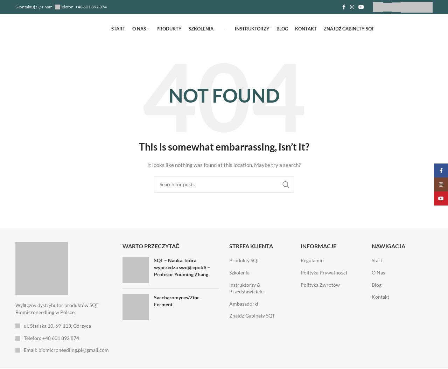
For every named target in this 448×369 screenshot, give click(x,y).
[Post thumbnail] (135, 270)
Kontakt (380, 297)
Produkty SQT (244, 260)
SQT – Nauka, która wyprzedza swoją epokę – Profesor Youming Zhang (182, 267)
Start (377, 260)
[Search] (224, 184)
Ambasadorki (243, 304)
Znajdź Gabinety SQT (252, 316)
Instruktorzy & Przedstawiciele (246, 288)
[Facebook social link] (344, 7)
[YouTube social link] (361, 7)
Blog (377, 285)
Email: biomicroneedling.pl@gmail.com (66, 350)
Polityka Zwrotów (320, 285)
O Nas (378, 273)
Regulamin (312, 260)
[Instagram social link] (352, 7)
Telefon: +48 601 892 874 (51, 338)
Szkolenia (239, 273)
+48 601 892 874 (91, 6)
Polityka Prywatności (324, 273)
